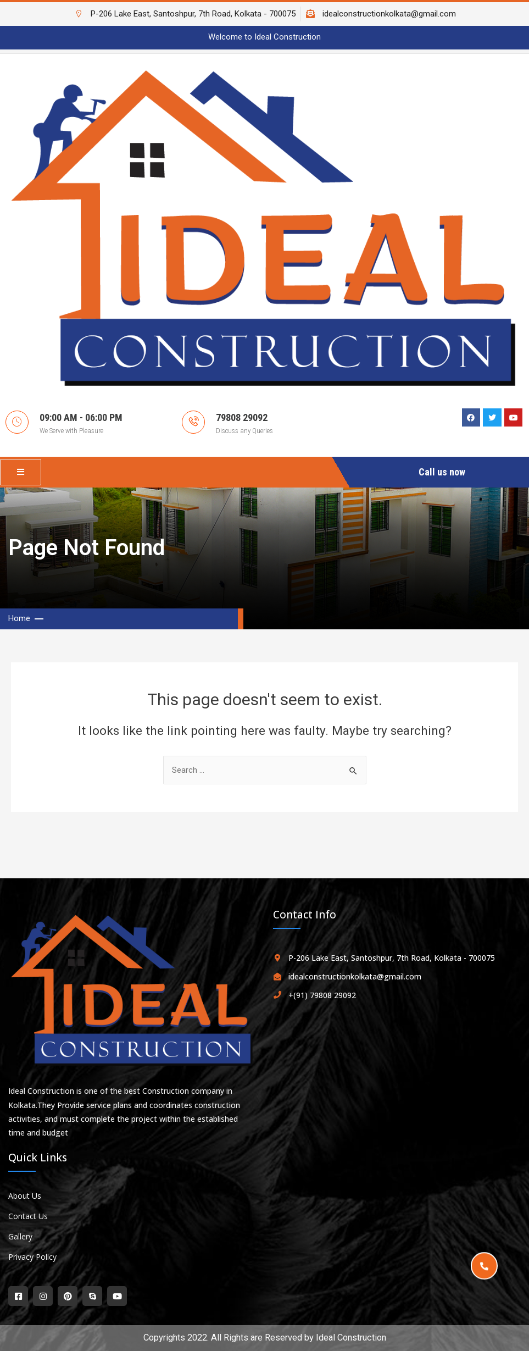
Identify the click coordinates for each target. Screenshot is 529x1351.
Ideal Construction (351, 1337)
